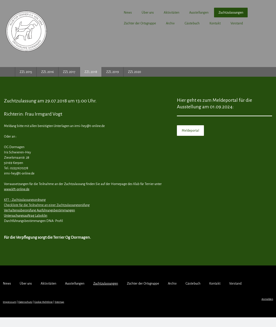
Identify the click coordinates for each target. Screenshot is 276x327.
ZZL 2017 (69, 72)
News (113, 12)
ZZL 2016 (47, 72)
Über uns (133, 12)
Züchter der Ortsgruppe (125, 23)
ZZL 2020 (134, 72)
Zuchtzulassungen (216, 12)
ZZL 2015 (26, 72)
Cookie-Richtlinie (58, 311)
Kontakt (200, 23)
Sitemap (73, 311)
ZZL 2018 (90, 72)
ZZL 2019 (112, 72)
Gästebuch (177, 23)
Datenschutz (40, 311)
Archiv (156, 23)
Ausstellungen (184, 12)
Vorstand (222, 23)
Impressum (24, 311)
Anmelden (253, 308)
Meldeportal (186, 130)
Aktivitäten (157, 12)
